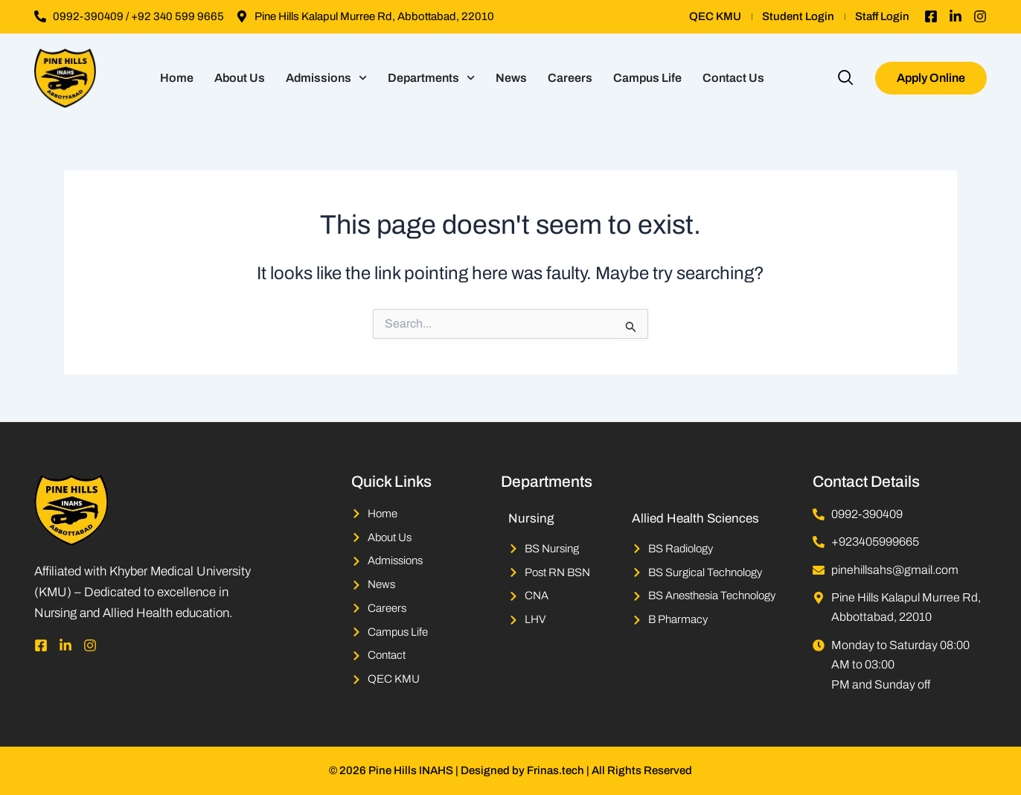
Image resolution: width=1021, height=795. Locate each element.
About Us (239, 77)
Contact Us (733, 77)
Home (176, 77)
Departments (431, 77)
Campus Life (647, 77)
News (511, 77)
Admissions (326, 77)
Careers (570, 77)
